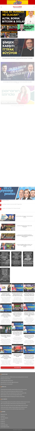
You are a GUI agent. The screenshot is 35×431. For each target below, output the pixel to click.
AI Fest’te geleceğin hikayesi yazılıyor (7, 380)
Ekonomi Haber (5, 374)
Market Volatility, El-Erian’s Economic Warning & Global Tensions (11, 394)
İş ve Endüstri (4, 399)
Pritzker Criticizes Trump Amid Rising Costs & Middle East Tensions (12, 391)
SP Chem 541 (3, 419)
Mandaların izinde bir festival (5, 378)
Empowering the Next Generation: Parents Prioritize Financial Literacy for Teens (14, 389)
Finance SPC (4, 386)
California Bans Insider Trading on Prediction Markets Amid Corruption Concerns (14, 407)
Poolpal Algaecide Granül (5, 426)
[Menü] (1, 7)
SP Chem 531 (3, 421)
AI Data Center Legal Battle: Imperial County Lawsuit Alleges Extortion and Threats (14, 405)
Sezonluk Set (3, 416)
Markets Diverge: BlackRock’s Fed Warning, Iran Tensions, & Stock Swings (12, 396)
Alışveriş (3, 411)
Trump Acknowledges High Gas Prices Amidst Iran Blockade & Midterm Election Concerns (15, 401)
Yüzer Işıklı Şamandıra (4, 417)
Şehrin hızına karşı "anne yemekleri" (7, 384)
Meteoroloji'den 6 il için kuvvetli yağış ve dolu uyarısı (9, 382)
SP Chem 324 (3, 423)
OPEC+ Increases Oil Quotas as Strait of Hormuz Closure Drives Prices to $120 (13, 403)
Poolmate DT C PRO (4, 414)
